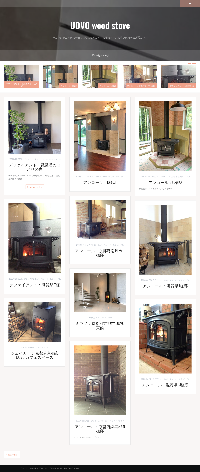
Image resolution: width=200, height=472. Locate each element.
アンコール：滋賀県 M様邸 (165, 385)
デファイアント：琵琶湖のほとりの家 (21, 84)
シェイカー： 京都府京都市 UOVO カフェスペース (35, 355)
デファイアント (30, 159)
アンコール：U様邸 (107, 85)
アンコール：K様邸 (69, 85)
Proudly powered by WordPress (34, 468)
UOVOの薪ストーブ (100, 55)
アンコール (96, 176)
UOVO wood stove (100, 25)
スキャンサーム (107, 317)
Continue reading (34, 187)
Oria (59, 468)
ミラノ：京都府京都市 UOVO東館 (100, 325)
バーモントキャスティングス (49, 159)
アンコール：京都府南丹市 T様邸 (141, 85)
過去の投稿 (13, 454)
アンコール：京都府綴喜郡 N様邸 (100, 429)
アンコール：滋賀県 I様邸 (165, 285)
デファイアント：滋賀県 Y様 (182, 85)
